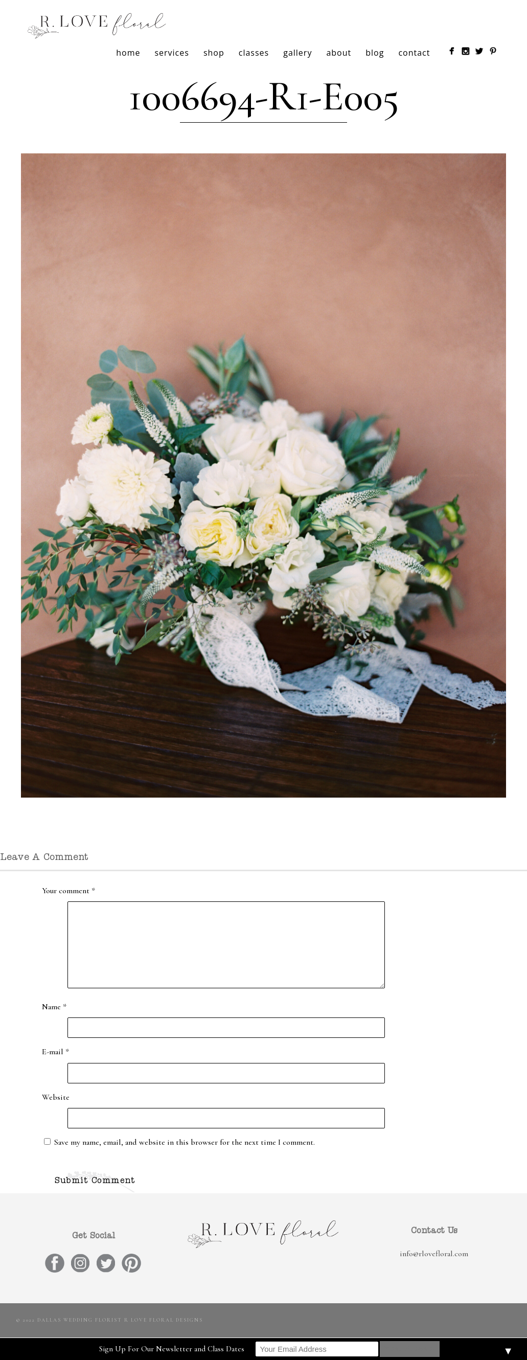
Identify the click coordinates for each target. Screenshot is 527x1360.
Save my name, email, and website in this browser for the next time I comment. (184, 1142)
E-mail (55, 1052)
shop (213, 52)
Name (54, 1007)
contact (414, 52)
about (338, 52)
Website (56, 1097)
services (171, 52)
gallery (297, 52)
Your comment (68, 891)
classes (254, 52)
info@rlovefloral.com (434, 1254)
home (128, 52)
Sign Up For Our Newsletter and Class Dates (171, 1348)
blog (374, 52)
